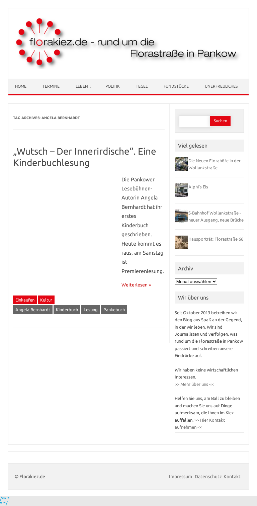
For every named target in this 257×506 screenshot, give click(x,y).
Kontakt (232, 476)
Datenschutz (208, 476)
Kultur (46, 300)
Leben (82, 86)
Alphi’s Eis (198, 186)
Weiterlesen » (136, 284)
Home (20, 86)
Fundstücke (176, 86)
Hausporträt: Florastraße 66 (215, 239)
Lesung (91, 309)
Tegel (142, 86)
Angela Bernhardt (32, 309)
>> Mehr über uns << (194, 384)
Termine (51, 86)
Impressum (181, 476)
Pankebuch (114, 309)
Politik (112, 86)
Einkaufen (24, 300)
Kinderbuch (67, 309)
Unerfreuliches (221, 86)
